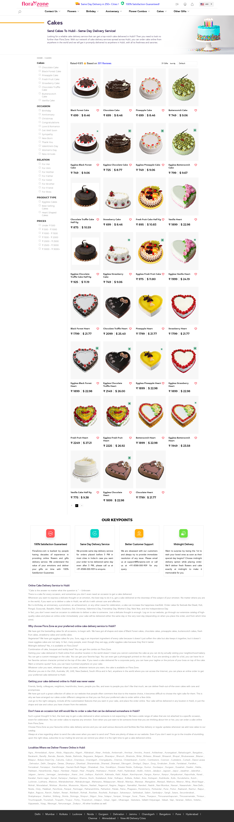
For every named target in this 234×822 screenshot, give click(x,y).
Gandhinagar (58, 767)
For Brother (48, 184)
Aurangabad (171, 752)
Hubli (120, 771)
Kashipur (73, 778)
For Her (46, 164)
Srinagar (127, 796)
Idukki (140, 771)
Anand (147, 752)
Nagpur (122, 785)
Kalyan (125, 774)
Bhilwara (147, 756)
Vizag (43, 803)
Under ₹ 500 (48, 225)
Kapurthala (189, 774)
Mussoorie (74, 785)
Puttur (173, 789)
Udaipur (98, 800)
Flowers (73, 11)
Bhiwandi (167, 756)
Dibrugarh (126, 763)
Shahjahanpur (35, 796)
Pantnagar (78, 789)
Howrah (112, 771)
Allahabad (89, 752)
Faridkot (192, 763)
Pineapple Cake (50, 75)
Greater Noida (125, 767)
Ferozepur (45, 767)
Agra (31, 752)
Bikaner (200, 756)
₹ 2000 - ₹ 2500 (50, 241)
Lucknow (32, 781)
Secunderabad (187, 792)
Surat (135, 796)
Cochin (142, 760)
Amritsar (128, 752)
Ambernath (117, 752)
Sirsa (100, 796)
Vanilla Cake (48, 100)
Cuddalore (176, 760)
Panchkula (58, 789)
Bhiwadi (157, 756)
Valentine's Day (50, 146)
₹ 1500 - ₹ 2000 (50, 237)
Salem (148, 792)
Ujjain (114, 800)
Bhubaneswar (188, 756)
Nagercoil (103, 785)
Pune (166, 789)
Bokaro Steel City (46, 760)
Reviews (104, 63)
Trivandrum (87, 800)
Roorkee (93, 792)
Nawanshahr (186, 785)
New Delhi (198, 785)
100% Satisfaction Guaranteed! (142, 4)
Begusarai (89, 756)
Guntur (148, 767)
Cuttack (187, 760)
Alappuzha (68, 752)
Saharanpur (126, 792)
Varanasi (180, 800)
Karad (200, 774)
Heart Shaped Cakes (49, 214)
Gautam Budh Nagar (76, 767)
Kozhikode (164, 778)
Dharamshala (93, 763)
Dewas (61, 763)
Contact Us (52, 11)
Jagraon (167, 771)
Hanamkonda (45, 771)
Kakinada (109, 774)
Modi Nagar (198, 781)
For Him (46, 168)
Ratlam (56, 792)
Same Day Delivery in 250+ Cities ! (100, 4)
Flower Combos (139, 11)
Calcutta (60, 760)
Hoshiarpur (101, 771)
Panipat (68, 789)
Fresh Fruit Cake (50, 79)
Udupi (107, 800)
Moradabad (42, 785)
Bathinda (77, 756)
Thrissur (201, 796)
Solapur (108, 796)
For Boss (46, 191)
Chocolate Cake (50, 67)
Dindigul (137, 763)
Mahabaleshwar (66, 781)
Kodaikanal (101, 778)
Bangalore (198, 752)
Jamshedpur (64, 774)
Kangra (148, 774)
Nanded (142, 785)
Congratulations (50, 122)
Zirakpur (77, 803)
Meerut (180, 781)
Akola (59, 752)
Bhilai (139, 756)
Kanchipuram (136, 774)
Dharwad (115, 763)
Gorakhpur (111, 767)
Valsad (165, 800)
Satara (175, 792)
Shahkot (47, 796)
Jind (81, 774)
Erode (172, 763)
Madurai (53, 781)
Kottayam (153, 778)
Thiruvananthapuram (168, 796)
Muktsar (54, 785)
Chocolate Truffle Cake (51, 88)
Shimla (65, 796)
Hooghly (90, 771)
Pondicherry (144, 789)
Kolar (110, 778)
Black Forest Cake (51, 71)
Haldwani (33, 771)
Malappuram (109, 781)
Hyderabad (130, 771)
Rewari (65, 792)
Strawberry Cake (51, 83)
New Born (47, 138)
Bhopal (176, 756)
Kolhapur (119, 778)
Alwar (98, 752)
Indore (148, 771)
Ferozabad (33, 767)
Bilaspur (32, 760)
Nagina (113, 785)
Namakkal (132, 785)
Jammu (41, 774)
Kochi (91, 778)
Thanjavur (152, 796)
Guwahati (180, 767)
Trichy (77, 800)
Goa (102, 767)
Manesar (139, 781)
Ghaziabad (93, 767)
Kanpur (165, 774)
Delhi (43, 763)
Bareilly (43, 756)
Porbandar (157, 789)
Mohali (31, 785)
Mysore (84, 785)
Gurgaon (169, 767)
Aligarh (79, 752)
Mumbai (63, 785)
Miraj (188, 781)
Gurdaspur (158, 767)
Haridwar (65, 771)
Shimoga (74, 796)
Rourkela (103, 792)
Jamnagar (51, 774)
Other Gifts (181, 11)
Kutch (194, 778)
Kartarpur (63, 778)
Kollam (137, 778)
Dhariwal (105, 763)
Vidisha (197, 800)
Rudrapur (114, 792)
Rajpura (40, 792)
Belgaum (99, 756)
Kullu (173, 778)
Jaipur (176, 771)
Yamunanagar (65, 803)
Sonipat (117, 796)
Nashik (151, 785)
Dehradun (34, 763)
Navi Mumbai (163, 785)
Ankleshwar (157, 752)
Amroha (138, 752)
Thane (142, 796)
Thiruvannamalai (187, 796)
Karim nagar (43, 778)
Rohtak (84, 792)
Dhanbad (81, 763)
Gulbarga (138, 767)
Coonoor (165, 760)
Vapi (172, 800)
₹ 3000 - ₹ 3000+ (51, 249)
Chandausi (79, 760)
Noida (31, 789)
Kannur (157, 774)
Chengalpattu (106, 760)
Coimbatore (154, 760)
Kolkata (129, 778)
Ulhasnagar (124, 800)
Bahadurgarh (184, 752)
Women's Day (49, 150)
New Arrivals (48, 154)
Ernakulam (162, 763)
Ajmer (52, 752)
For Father (47, 176)
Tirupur (69, 800)
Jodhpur (89, 774)
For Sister (47, 180)
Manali (120, 781)
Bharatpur (110, 756)
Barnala (52, 756)
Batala (69, 756)
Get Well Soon (49, 130)
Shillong (57, 796)
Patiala (115, 789)
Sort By (172, 63)
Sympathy (47, 134)
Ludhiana (43, 781)
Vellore (188, 800)
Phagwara (132, 789)
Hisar (82, 771)
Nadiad (93, 785)
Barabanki (33, 756)
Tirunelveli (48, 800)
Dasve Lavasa (198, 760)
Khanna (83, 778)
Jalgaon (32, 774)
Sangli (167, 792)
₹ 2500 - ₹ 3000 (50, 245)
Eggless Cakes (49, 202)
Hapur (56, 771)
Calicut (69, 760)
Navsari (174, 785)
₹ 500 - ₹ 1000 (49, 229)
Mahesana (97, 781)
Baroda (60, 756)
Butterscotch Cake (49, 95)
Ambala (106, 752)
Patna (123, 789)
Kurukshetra (184, 778)
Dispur (146, 763)
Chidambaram (131, 760)
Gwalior (190, 767)
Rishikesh (74, 792)
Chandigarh (92, 760)
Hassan (75, 771)
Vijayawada (33, 803)
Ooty (38, 789)
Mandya (129, 781)
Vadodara (136, 800)
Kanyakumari (177, 774)
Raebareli (183, 789)
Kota (144, 778)
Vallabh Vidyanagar (151, 800)
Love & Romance (51, 126)
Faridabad (182, 763)
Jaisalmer (185, 771)
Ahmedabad (41, 752)
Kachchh (99, 774)
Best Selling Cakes (48, 207)
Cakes (162, 11)
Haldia (198, 767)
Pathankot (106, 789)
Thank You (47, 142)
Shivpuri (84, 796)
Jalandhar (196, 771)
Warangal (52, 803)
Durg (153, 763)
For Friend (47, 188)
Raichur (192, 789)
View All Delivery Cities (133, 818)
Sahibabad (138, 792)
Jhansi (74, 774)
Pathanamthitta (92, 789)
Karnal (54, 778)
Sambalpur (157, 792)
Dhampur (70, 763)
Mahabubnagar (83, 781)
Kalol (118, 774)
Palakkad (47, 789)
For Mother (48, 172)
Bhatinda (130, 756)
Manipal (161, 781)
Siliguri (93, 796)
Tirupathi (59, 800)
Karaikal (32, 778)
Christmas (47, 118)
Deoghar (52, 763)
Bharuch (120, 756)
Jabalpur (157, 771)
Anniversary (114, 11)
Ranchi (48, 792)
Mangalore (150, 781)
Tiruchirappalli (35, 800)
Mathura (171, 781)
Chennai (118, 760)
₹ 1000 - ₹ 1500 (50, 233)
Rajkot (31, 792)
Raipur (201, 789)
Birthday (92, 11)
